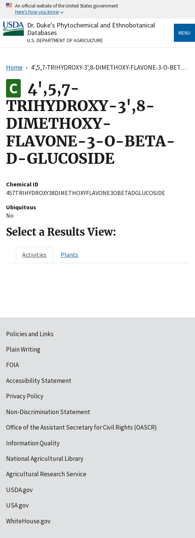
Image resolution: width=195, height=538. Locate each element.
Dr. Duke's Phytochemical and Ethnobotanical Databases (91, 29)
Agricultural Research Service (46, 474)
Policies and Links (30, 334)
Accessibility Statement (38, 380)
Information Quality (33, 443)
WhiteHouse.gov (28, 521)
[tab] (34, 254)
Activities (34, 254)
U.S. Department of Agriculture (65, 40)
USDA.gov (19, 490)
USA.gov (17, 505)
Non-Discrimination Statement (48, 412)
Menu (184, 32)
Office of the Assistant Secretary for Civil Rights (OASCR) (81, 427)
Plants (69, 254)
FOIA (12, 365)
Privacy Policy (24, 396)
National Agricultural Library (44, 458)
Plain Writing (23, 349)
